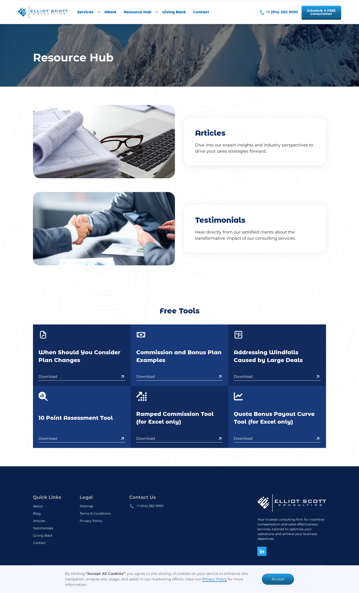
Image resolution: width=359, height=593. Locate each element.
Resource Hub (137, 12)
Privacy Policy (214, 579)
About (110, 12)
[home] (43, 12)
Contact (201, 12)
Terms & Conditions (95, 513)
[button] (87, 12)
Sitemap (86, 506)
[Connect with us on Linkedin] (262, 551)
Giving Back (174, 12)
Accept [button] (278, 579)
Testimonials (43, 528)
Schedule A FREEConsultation (321, 12)
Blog (37, 513)
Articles (39, 521)
